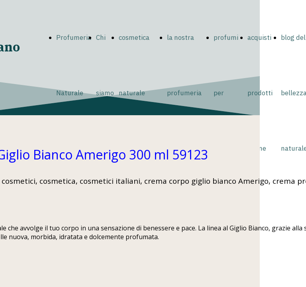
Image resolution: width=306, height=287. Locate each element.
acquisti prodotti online (260, 93)
